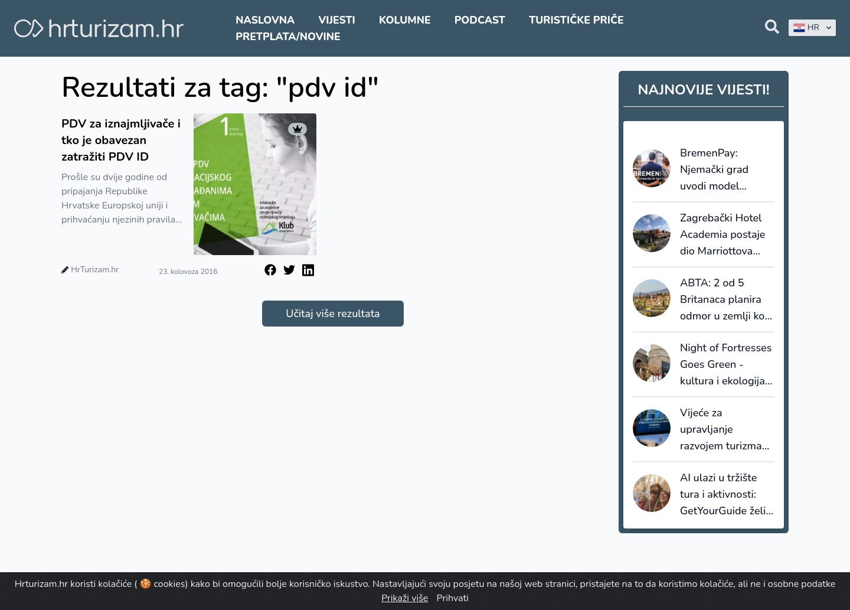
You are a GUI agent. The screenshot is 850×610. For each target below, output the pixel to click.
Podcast (480, 20)
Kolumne (405, 20)
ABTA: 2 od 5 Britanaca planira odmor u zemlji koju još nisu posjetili (726, 300)
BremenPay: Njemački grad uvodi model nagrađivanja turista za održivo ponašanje (721, 170)
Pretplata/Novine (288, 37)
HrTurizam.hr (95, 269)
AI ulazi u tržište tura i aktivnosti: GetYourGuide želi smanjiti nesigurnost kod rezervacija (723, 495)
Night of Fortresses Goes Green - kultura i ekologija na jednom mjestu (725, 365)
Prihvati (452, 598)
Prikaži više (404, 598)
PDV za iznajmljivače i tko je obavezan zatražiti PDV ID (121, 140)
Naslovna (265, 20)
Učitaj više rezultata (333, 313)
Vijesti (336, 20)
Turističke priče (576, 20)
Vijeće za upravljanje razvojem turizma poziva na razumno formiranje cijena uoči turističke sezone (725, 430)
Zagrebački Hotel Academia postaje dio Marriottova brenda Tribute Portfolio (722, 235)
